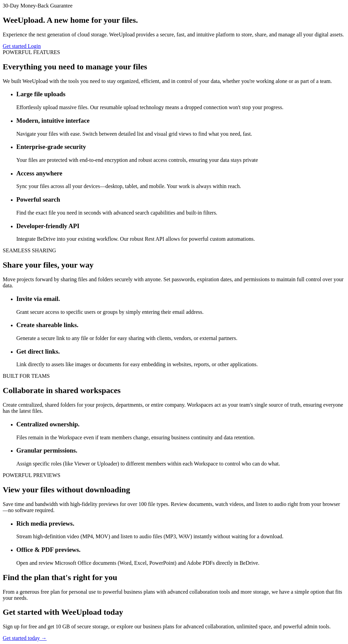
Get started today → (25, 638)
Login (34, 46)
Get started (15, 46)
